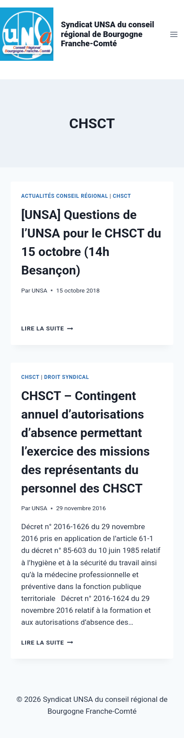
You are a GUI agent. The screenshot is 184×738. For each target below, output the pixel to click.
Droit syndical (66, 377)
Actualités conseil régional (64, 196)
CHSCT (122, 196)
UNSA (39, 290)
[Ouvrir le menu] (173, 34)
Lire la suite (47, 328)
